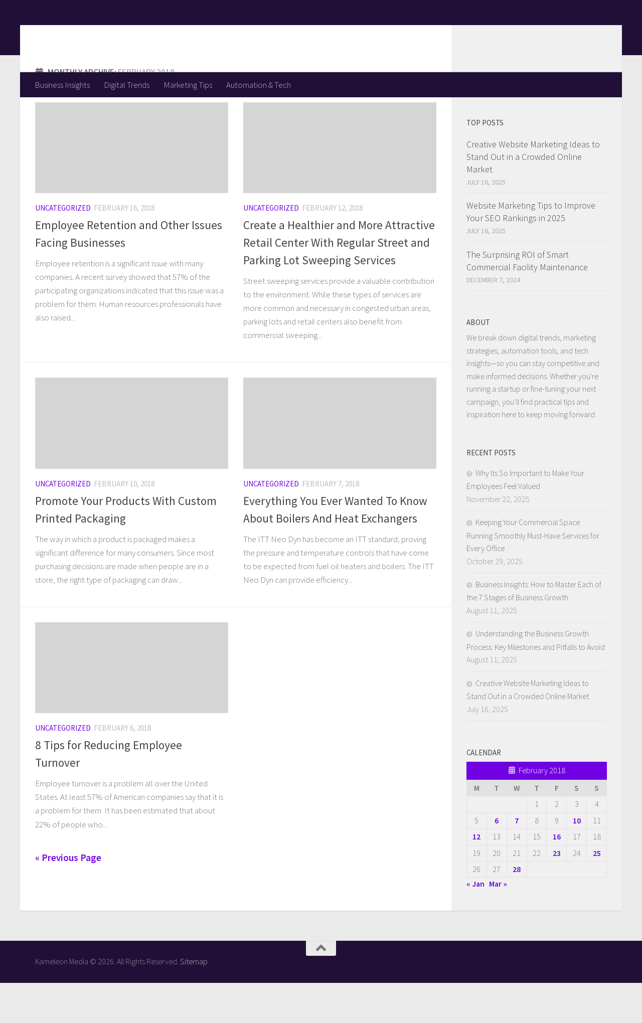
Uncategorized (63, 248)
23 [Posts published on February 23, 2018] (557, 893)
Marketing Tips (188, 84)
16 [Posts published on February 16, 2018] (557, 877)
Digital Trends (126, 84)
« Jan (475, 924)
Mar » (498, 924)
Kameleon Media (113, 36)
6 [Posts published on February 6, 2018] (497, 861)
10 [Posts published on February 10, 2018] (577, 861)
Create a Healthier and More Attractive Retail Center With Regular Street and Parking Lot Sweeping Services (339, 282)
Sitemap (194, 1001)
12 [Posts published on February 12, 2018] (476, 877)
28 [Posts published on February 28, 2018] (517, 909)
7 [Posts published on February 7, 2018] (517, 861)
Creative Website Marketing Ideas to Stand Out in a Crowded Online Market (533, 197)
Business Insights (62, 84)
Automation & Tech (258, 84)
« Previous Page (68, 898)
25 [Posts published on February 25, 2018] (597, 893)
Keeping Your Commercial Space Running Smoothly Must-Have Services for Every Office (532, 575)
